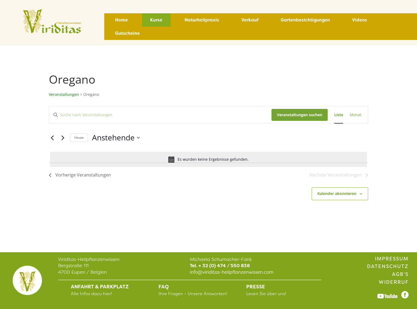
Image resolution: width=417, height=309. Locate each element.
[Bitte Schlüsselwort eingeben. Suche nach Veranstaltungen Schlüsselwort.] (160, 115)
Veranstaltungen (64, 94)
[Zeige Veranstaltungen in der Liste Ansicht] (338, 115)
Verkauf (249, 20)
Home (121, 20)
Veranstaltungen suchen (299, 114)
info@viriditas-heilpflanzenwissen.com (231, 272)
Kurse (156, 20)
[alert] (208, 159)
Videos (359, 20)
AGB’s (400, 274)
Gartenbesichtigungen (305, 20)
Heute (79, 137)
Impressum (392, 259)
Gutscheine (127, 33)
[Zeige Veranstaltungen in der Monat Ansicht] (355, 115)
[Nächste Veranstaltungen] (62, 137)
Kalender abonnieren (336, 193)
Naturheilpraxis (202, 20)
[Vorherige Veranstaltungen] (52, 137)
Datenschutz (388, 266)
